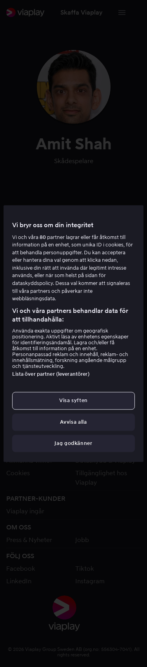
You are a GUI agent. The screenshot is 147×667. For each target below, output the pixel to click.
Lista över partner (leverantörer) (50, 374)
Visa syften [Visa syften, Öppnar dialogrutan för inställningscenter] (73, 401)
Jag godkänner (73, 443)
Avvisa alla (73, 422)
